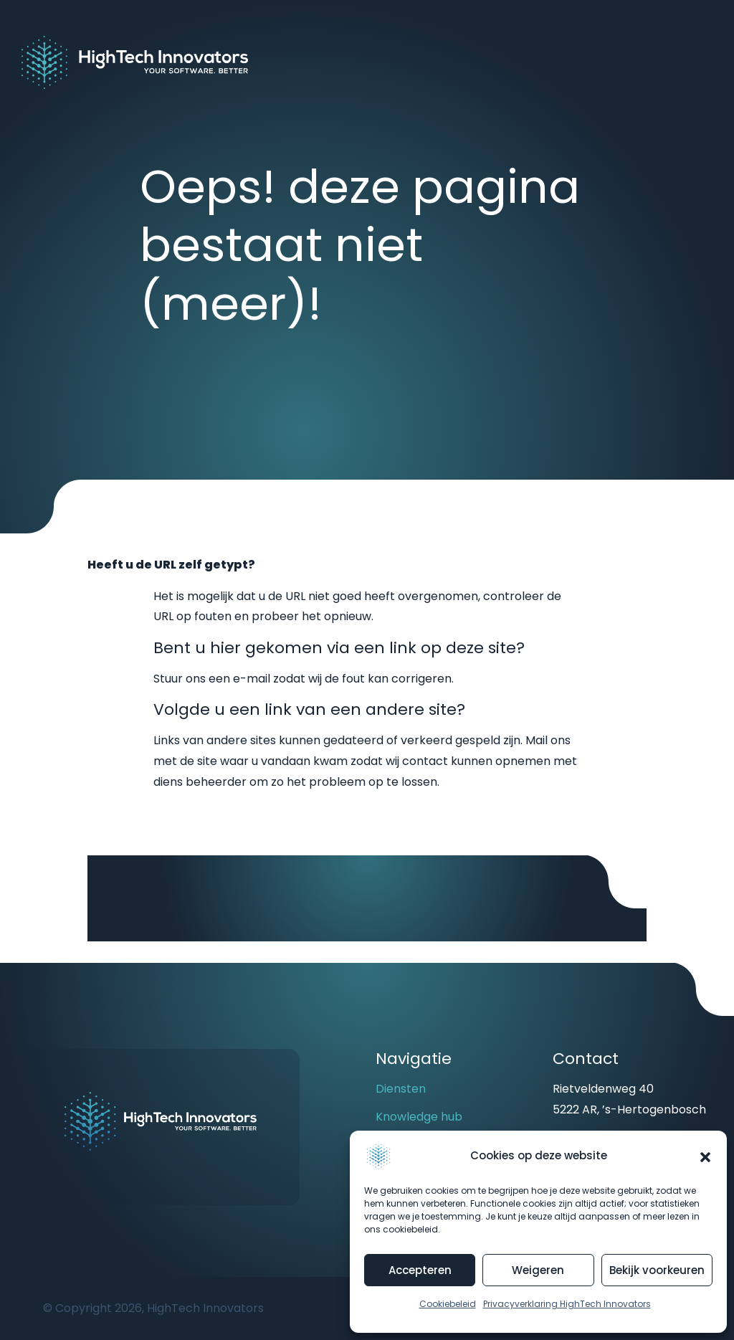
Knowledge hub (419, 1116)
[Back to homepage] (135, 61)
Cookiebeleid (447, 1304)
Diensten (401, 1088)
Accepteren (420, 1270)
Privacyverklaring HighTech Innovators (567, 1304)
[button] (705, 1156)
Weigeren (538, 1270)
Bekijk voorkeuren (657, 1270)
